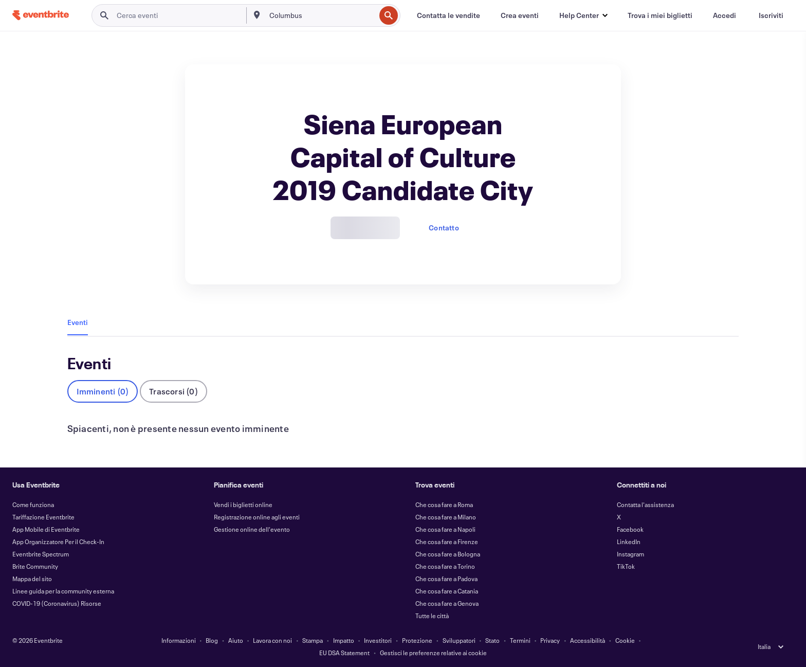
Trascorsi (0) (173, 391)
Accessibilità (587, 640)
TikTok (626, 566)
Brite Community (35, 566)
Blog (212, 640)
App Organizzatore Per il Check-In (58, 541)
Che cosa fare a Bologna (447, 554)
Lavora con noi (272, 640)
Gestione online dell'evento (252, 529)
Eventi (77, 322)
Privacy (550, 640)
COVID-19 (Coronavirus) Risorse (56, 603)
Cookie (625, 640)
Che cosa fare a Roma (444, 504)
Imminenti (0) (103, 391)
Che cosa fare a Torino (445, 566)
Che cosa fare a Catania (446, 591)
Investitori (378, 640)
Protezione (417, 640)
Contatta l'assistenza (645, 504)
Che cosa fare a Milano (445, 517)
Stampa (312, 640)
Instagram (630, 554)
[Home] (40, 15)
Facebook (630, 529)
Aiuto (235, 640)
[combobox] (321, 15)
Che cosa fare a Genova (447, 603)
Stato (492, 640)
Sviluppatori (459, 640)
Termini (520, 640)
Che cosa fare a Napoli (445, 529)
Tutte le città (432, 615)
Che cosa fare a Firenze (446, 541)
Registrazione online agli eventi (257, 517)
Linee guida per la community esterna (63, 591)
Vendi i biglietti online (243, 504)
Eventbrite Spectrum (40, 554)
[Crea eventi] (519, 15)
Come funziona (33, 504)
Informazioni (178, 640)
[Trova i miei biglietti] (660, 15)
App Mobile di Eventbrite (46, 529)
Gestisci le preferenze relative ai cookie (433, 652)
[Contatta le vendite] (448, 15)
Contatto (444, 227)
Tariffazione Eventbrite (43, 517)
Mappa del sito (32, 578)
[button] (583, 15)
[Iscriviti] (771, 15)
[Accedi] (724, 15)
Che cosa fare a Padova (446, 578)
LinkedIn (628, 541)
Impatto (343, 640)
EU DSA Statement (344, 652)
